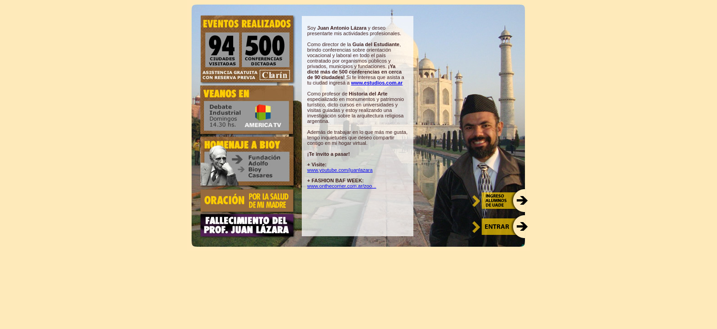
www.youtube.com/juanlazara (340, 170)
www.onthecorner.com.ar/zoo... (341, 186)
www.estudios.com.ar (377, 82)
